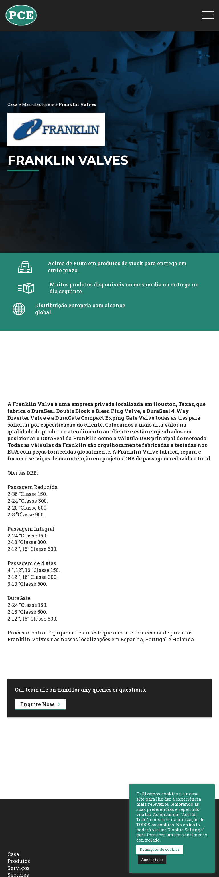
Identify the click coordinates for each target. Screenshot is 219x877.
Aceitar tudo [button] (152, 859)
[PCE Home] (21, 14)
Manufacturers (38, 104)
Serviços (18, 867)
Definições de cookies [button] (160, 849)
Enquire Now (40, 704)
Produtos (18, 861)
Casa (12, 104)
